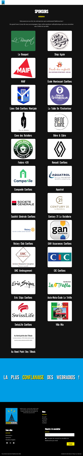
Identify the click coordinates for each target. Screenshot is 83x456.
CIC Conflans (59, 270)
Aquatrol (60, 189)
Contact (44, 422)
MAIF (23, 81)
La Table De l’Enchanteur (59, 108)
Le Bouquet (23, 54)
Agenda (44, 421)
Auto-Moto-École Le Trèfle (60, 297)
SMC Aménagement (23, 270)
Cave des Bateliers (23, 135)
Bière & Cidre (59, 135)
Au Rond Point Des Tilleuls (23, 351)
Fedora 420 (23, 162)
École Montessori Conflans (60, 81)
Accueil (44, 417)
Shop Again (60, 54)
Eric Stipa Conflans (23, 297)
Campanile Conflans (23, 189)
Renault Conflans (59, 162)
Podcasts (44, 419)
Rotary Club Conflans (23, 243)
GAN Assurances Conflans (59, 243)
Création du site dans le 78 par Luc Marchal (71, 453)
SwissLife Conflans (23, 324)
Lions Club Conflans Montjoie (23, 108)
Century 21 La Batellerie (59, 216)
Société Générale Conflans (23, 216)
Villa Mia (60, 324)
